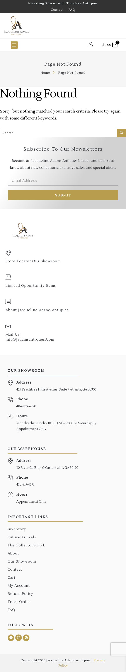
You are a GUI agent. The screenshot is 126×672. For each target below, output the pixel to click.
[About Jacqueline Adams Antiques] (8, 301)
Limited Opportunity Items (30, 285)
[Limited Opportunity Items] (8, 277)
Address (23, 382)
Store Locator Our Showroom (33, 261)
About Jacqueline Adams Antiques (37, 310)
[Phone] (10, 399)
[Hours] (10, 416)
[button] (14, 45)
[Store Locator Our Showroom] (8, 253)
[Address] (10, 382)
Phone (22, 399)
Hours (22, 416)
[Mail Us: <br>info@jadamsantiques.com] (8, 326)
